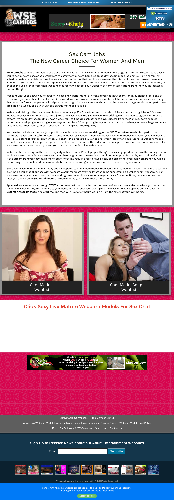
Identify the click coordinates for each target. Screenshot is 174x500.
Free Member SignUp (103, 418)
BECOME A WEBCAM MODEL (84, 2)
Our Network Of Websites (73, 418)
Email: (53, 451)
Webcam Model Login (68, 423)
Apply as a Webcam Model (38, 423)
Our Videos (65, 428)
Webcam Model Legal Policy (135, 423)
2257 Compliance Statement (90, 428)
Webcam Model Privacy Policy (99, 423)
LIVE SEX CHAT (50, 2)
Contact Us (116, 428)
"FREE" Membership (120, 2)
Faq (54, 428)
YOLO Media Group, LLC (106, 481)
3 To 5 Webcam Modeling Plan (105, 115)
